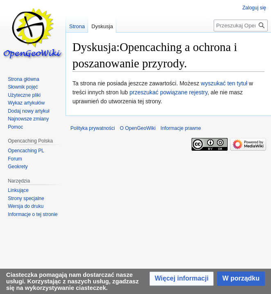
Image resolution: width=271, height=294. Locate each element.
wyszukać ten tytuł (224, 83)
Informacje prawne (180, 128)
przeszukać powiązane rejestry (168, 92)
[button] (181, 279)
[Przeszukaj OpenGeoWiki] (241, 25)
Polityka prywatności (92, 128)
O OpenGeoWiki (138, 128)
